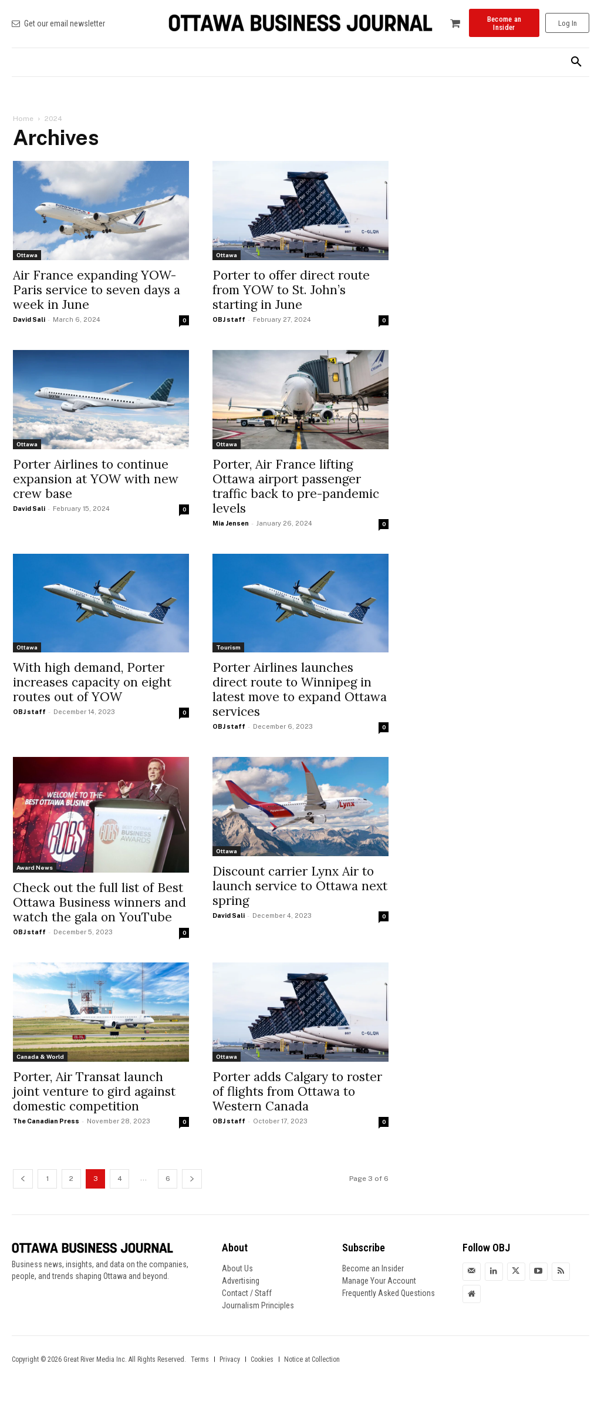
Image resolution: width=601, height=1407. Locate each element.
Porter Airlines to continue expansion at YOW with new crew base (95, 478)
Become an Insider (373, 1268)
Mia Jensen (230, 523)
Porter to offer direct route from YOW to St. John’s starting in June (291, 289)
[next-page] (192, 1179)
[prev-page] (23, 1179)
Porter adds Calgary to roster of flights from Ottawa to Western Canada (297, 1091)
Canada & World (40, 1056)
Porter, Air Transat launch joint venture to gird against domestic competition (94, 1091)
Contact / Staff (247, 1293)
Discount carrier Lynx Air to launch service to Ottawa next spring (299, 885)
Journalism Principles (258, 1305)
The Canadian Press (46, 1121)
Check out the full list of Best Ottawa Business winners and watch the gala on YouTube (99, 902)
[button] (576, 62)
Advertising (240, 1280)
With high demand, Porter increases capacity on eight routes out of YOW (92, 682)
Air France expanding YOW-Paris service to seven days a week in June (96, 289)
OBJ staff (228, 319)
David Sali (29, 319)
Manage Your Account (379, 1280)
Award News (34, 867)
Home (23, 119)
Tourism (228, 647)
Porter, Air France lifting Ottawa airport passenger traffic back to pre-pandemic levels (295, 486)
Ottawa (27, 254)
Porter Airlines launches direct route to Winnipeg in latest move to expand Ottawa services (299, 689)
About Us (237, 1268)
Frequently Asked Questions (388, 1293)
